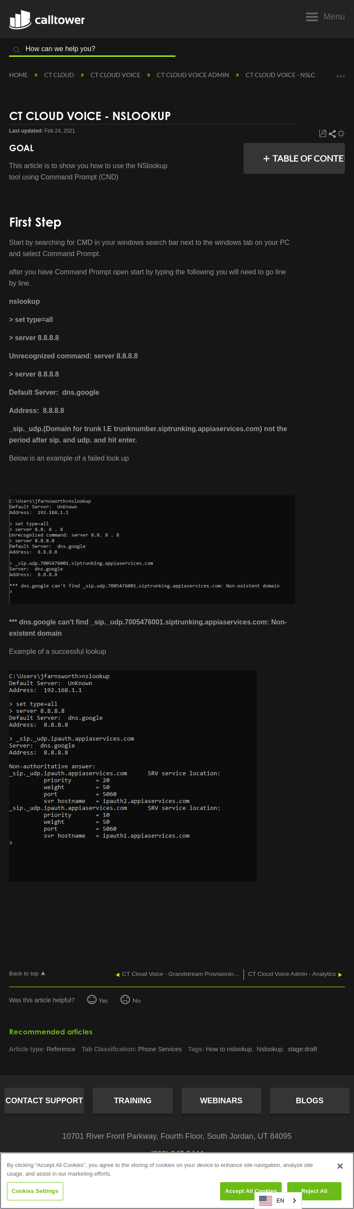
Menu (334, 16)
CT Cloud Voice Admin (194, 74)
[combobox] (278, 1200)
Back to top (24, 973)
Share (332, 134)
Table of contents (306, 158)
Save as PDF (322, 134)
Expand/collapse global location (340, 72)
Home (19, 74)
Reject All (314, 1191)
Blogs (310, 1100)
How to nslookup (229, 1049)
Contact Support (44, 1100)
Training (133, 1100)
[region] (177, 1180)
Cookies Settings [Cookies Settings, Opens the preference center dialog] (35, 1191)
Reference (61, 1049)
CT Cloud (59, 74)
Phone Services (160, 1049)
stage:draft (302, 1049)
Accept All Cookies (251, 1191)
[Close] (340, 1166)
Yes (103, 1000)
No (137, 1000)
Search (17, 50)
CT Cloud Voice (116, 74)
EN (271, 1201)
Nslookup (270, 1049)
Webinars (221, 1100)
